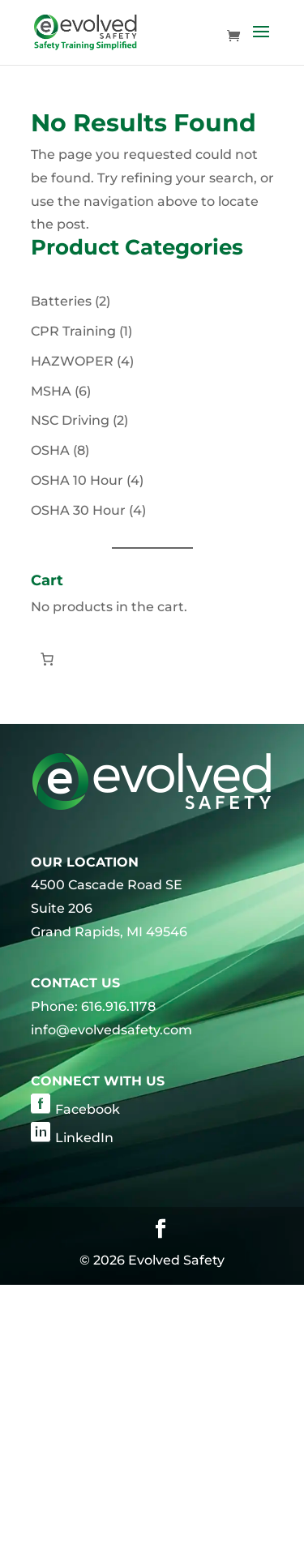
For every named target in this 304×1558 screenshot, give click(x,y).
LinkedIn (84, 1137)
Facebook (87, 1109)
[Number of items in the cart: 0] (47, 659)
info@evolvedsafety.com (111, 1030)
